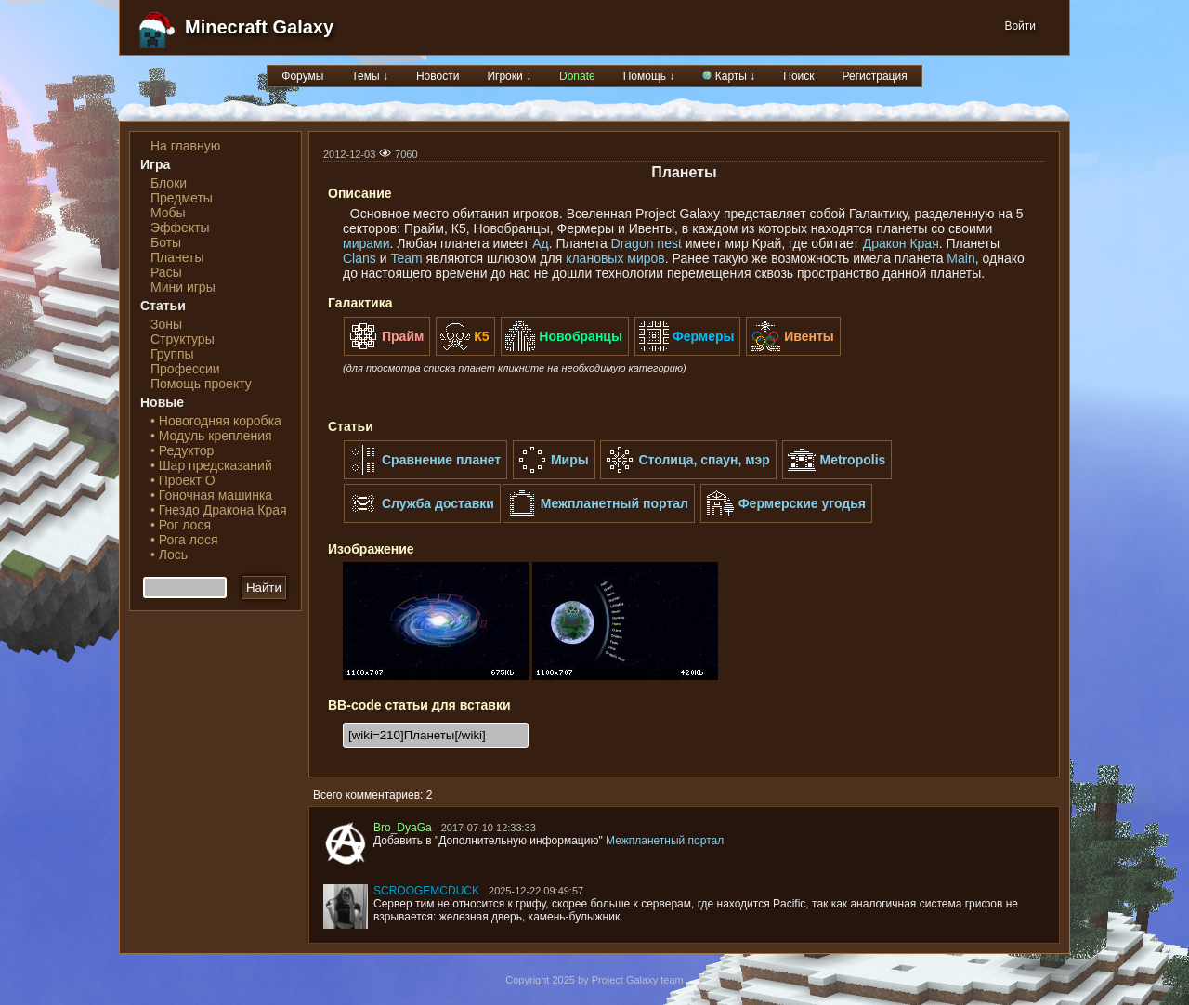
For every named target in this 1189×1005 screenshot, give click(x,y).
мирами (366, 243)
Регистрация (875, 76)
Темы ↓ (369, 76)
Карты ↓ (728, 76)
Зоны (166, 324)
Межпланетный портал (665, 840)
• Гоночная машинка (211, 495)
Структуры (182, 339)
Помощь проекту (201, 383)
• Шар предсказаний (211, 465)
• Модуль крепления (211, 435)
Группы (172, 353)
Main (960, 258)
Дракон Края (901, 243)
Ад (540, 243)
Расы (166, 272)
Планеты (177, 257)
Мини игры (183, 287)
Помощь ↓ (649, 76)
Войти (1020, 26)
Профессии (185, 368)
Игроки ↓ (509, 76)
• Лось (169, 554)
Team (406, 258)
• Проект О (183, 480)
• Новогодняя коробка (215, 420)
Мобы (168, 212)
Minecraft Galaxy (259, 27)
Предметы (181, 197)
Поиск (798, 76)
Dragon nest (646, 243)
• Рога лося (183, 539)
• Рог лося (180, 524)
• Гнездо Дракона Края (218, 509)
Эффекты (180, 227)
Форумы (302, 76)
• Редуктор (182, 450)
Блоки (168, 183)
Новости (437, 76)
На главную (185, 145)
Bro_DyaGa (402, 827)
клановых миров (615, 258)
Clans (359, 258)
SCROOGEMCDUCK (426, 890)
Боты (165, 242)
